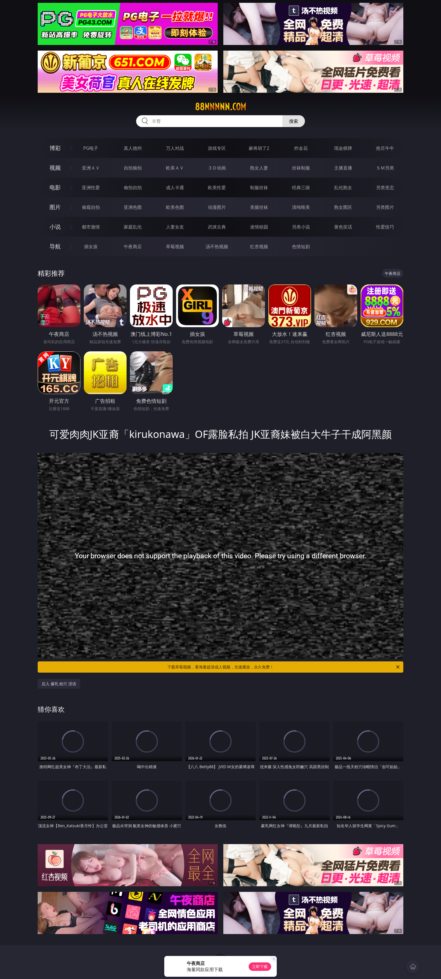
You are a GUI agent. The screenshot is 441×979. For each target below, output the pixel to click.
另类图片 (385, 207)
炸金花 (301, 148)
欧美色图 (175, 207)
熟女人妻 (259, 168)
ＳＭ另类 (385, 168)
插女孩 (91, 246)
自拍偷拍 (133, 168)
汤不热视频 (217, 246)
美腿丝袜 (259, 207)
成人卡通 (175, 187)
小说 (55, 226)
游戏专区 (217, 148)
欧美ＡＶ (175, 168)
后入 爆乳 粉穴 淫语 (59, 683)
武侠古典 (217, 227)
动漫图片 (217, 207)
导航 (55, 246)
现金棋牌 (343, 148)
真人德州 (133, 148)
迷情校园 (259, 227)
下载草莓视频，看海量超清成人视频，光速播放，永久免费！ (283, 667)
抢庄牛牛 (385, 148)
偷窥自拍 (91, 207)
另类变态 (385, 187)
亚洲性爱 (91, 187)
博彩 (55, 148)
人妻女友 (175, 227)
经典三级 (301, 187)
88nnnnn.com (220, 106)
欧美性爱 (217, 187)
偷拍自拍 (133, 187)
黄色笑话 (343, 227)
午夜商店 (133, 246)
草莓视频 (175, 246)
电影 (55, 187)
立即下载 (260, 966)
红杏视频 (259, 246)
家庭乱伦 (133, 227)
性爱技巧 (385, 227)
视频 (55, 167)
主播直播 (343, 168)
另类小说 (301, 227)
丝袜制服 (301, 168)
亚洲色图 (133, 207)
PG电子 (90, 148)
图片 (55, 207)
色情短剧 (301, 246)
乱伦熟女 (343, 187)
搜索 (293, 121)
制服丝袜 (259, 187)
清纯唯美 (301, 207)
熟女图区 (343, 207)
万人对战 (175, 148)
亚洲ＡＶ (91, 168)
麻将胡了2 (259, 148)
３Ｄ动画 (217, 168)
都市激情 (91, 227)
